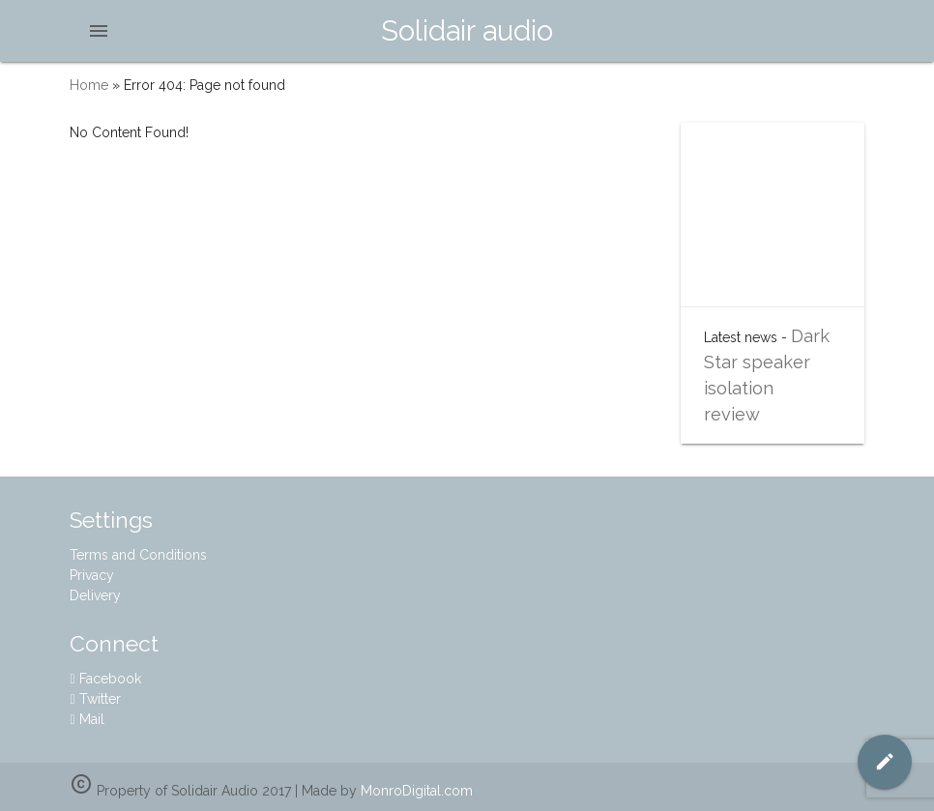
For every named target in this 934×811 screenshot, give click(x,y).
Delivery (95, 595)
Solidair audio (467, 30)
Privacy (92, 575)
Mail (86, 719)
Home (89, 85)
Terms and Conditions (138, 555)
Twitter (95, 699)
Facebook (105, 678)
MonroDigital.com (417, 790)
